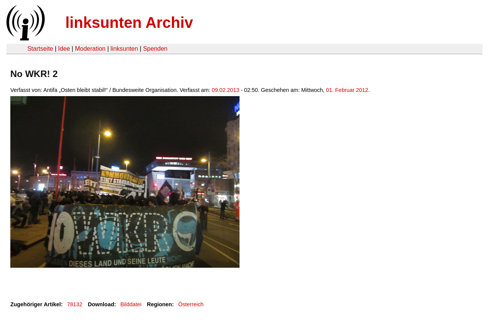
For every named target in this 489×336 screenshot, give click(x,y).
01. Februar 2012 (347, 90)
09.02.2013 (225, 90)
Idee (64, 48)
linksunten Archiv (129, 22)
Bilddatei (130, 304)
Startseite (40, 48)
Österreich (190, 304)
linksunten (124, 48)
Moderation (90, 48)
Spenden (155, 48)
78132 (75, 304)
